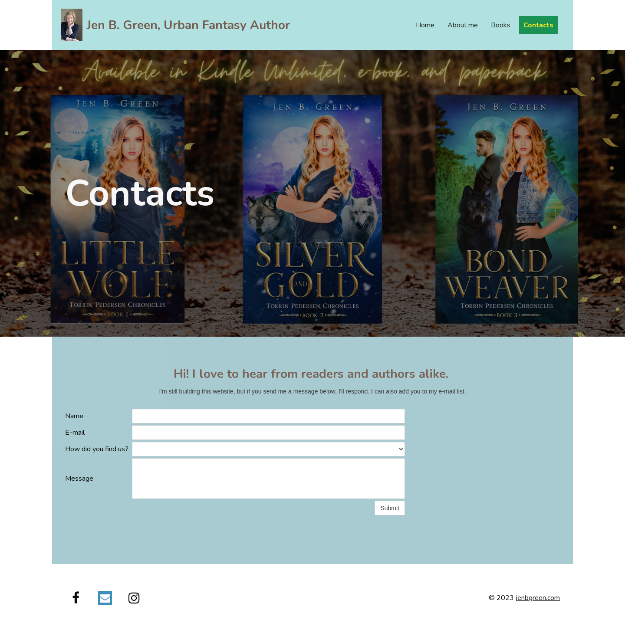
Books (500, 25)
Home (425, 25)
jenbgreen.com (538, 598)
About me (462, 25)
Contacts (538, 25)
